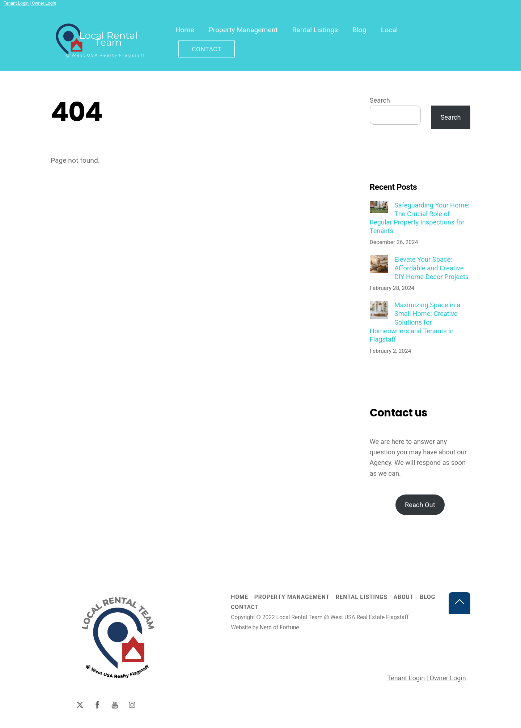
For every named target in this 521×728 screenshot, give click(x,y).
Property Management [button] (292, 597)
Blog (360, 30)
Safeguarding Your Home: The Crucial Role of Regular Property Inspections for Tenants (420, 218)
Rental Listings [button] (361, 597)
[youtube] (114, 704)
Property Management (243, 30)
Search (380, 100)
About (404, 597)
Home (185, 30)
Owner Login (43, 3)
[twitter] (80, 704)
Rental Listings (315, 30)
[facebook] (97, 704)
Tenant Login (17, 3)
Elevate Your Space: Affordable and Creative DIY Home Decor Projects (431, 268)
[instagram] (132, 704)
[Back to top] (459, 603)
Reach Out (420, 505)
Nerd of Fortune (279, 628)
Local (389, 30)
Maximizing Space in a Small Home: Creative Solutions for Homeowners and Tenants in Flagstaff (415, 322)
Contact (207, 49)
